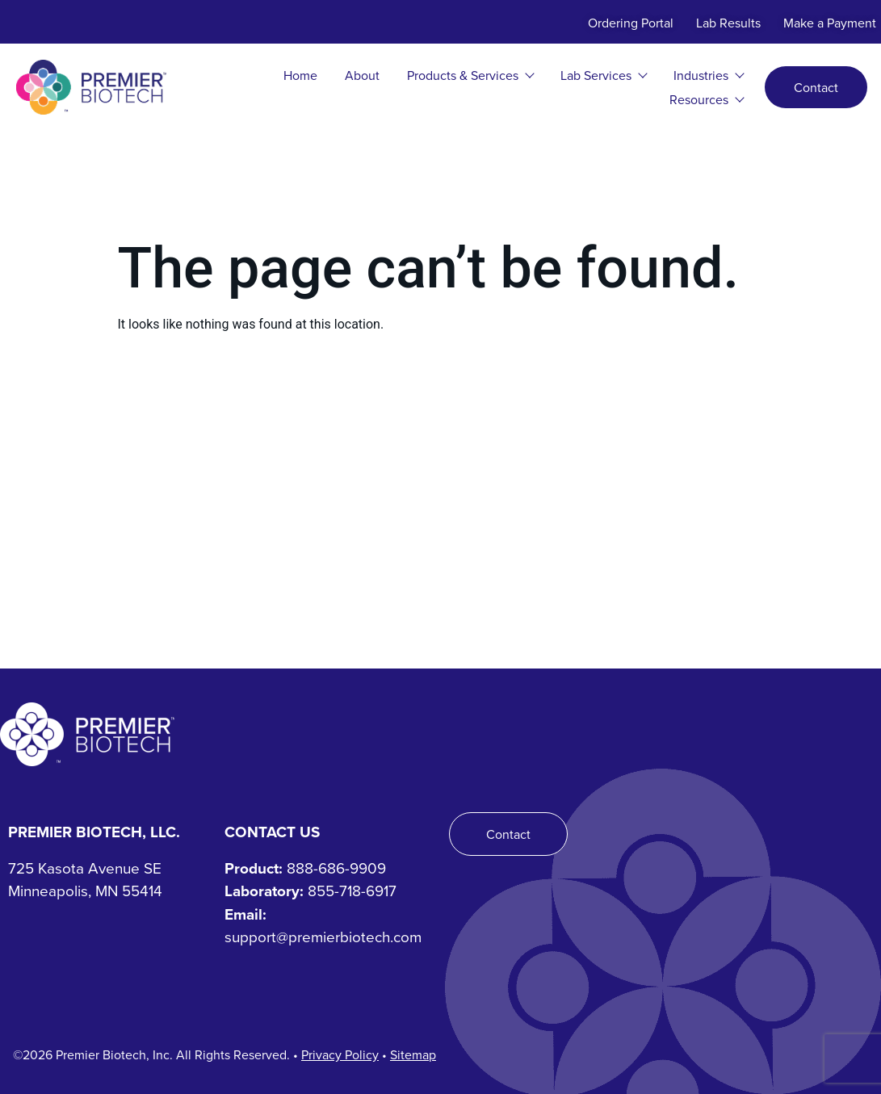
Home (300, 75)
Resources (706, 99)
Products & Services (470, 75)
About (362, 75)
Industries (708, 75)
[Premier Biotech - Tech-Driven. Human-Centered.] (87, 734)
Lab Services (603, 75)
